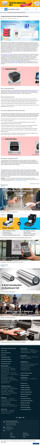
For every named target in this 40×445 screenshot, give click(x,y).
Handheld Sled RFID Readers (5, 394)
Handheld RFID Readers (5, 388)
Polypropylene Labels (4, 411)
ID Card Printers (34, 352)
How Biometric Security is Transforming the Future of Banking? (13, 342)
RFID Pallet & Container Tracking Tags (7, 377)
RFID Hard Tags (13, 372)
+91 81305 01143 (8, 429)
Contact (24, 437)
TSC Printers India (32, 349)
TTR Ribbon (22, 358)
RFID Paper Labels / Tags (5, 371)
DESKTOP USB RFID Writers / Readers (7, 390)
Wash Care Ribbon (28, 358)
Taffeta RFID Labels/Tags (5, 382)
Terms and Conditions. (23, 180)
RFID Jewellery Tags (12, 378)
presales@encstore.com (10, 428)
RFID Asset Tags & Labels (5, 368)
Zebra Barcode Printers (24, 349)
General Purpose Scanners (25, 368)
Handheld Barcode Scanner (34, 364)
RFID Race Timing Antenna (13, 400)
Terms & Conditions (26, 435)
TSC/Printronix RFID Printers (25, 378)
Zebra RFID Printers (34, 378)
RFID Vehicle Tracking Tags (14, 374)
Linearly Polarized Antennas (5, 401)
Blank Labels (8, 413)
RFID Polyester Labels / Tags (5, 372)
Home (1, 12)
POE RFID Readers (11, 391)
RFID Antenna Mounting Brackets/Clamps (7, 404)
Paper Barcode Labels (4, 410)
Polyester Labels (11, 410)
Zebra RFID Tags (12, 368)
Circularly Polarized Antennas (5, 403)
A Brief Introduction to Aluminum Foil (7, 291)
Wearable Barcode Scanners (25, 362)
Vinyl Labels (3, 413)
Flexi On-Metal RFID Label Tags (6, 381)
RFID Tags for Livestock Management (7, 317)
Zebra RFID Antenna (4, 398)
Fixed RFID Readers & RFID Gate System (7, 387)
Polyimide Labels (11, 411)
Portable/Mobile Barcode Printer (26, 352)
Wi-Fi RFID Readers (4, 391)
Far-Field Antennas (11, 398)
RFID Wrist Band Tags (4, 378)
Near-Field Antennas (4, 400)
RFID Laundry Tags (4, 375)
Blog (5, 12)
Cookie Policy (12, 437)
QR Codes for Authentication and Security (8, 211)
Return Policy (25, 432)
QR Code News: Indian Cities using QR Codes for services (11, 262)
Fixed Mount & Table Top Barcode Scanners (27, 365)
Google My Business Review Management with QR (16, 12)
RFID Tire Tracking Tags (4, 374)
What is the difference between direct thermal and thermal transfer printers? (16, 237)
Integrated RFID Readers (13, 388)
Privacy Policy (16, 180)
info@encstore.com (9, 426)
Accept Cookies (36, 443)
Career (24, 436)
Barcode (16, 18)
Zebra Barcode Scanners (24, 364)
